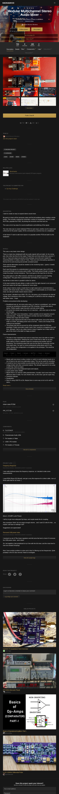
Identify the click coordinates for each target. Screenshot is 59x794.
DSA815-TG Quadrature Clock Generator (15, 649)
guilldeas (7, 692)
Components (31, 49)
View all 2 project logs (29, 558)
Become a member (18, 785)
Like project (36, 29)
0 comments (29, 468)
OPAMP (11, 156)
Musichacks (13, 171)
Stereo (24, 156)
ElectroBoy (7, 733)
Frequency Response (9, 466)
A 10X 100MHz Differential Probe (13, 772)
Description (10, 49)
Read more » (7, 385)
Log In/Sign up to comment (11, 596)
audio (5, 156)
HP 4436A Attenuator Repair (11, 690)
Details (17, 49)
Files (23, 49)
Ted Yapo (7, 651)
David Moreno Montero (29, 25)
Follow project (23, 29)
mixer (17, 156)
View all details (29, 389)
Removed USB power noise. (11, 532)
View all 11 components (29, 449)
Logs (40, 49)
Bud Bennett (8, 774)
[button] (55, 3)
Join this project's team (10, 138)
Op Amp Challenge (12, 188)
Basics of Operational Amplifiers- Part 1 (14, 731)
